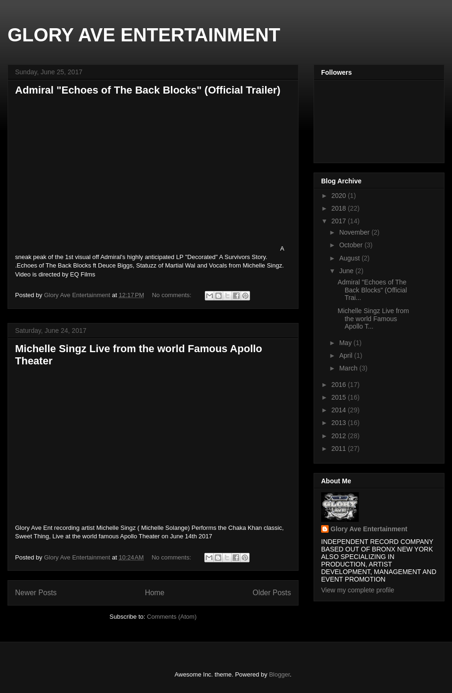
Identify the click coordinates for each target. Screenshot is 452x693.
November (355, 232)
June (347, 271)
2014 (339, 410)
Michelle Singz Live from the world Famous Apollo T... (373, 319)
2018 (339, 208)
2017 (339, 221)
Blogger (279, 674)
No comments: (172, 295)
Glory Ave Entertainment (369, 529)
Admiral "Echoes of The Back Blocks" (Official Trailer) (148, 90)
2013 (339, 422)
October (351, 245)
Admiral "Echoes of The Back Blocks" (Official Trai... (372, 290)
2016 (339, 384)
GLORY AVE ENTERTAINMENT (144, 34)
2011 (339, 448)
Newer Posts (35, 593)
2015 (339, 397)
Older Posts (272, 593)
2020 (339, 195)
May (346, 342)
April (346, 355)
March (349, 368)
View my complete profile (357, 590)
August (350, 258)
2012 (339, 436)
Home (155, 593)
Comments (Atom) (171, 616)
